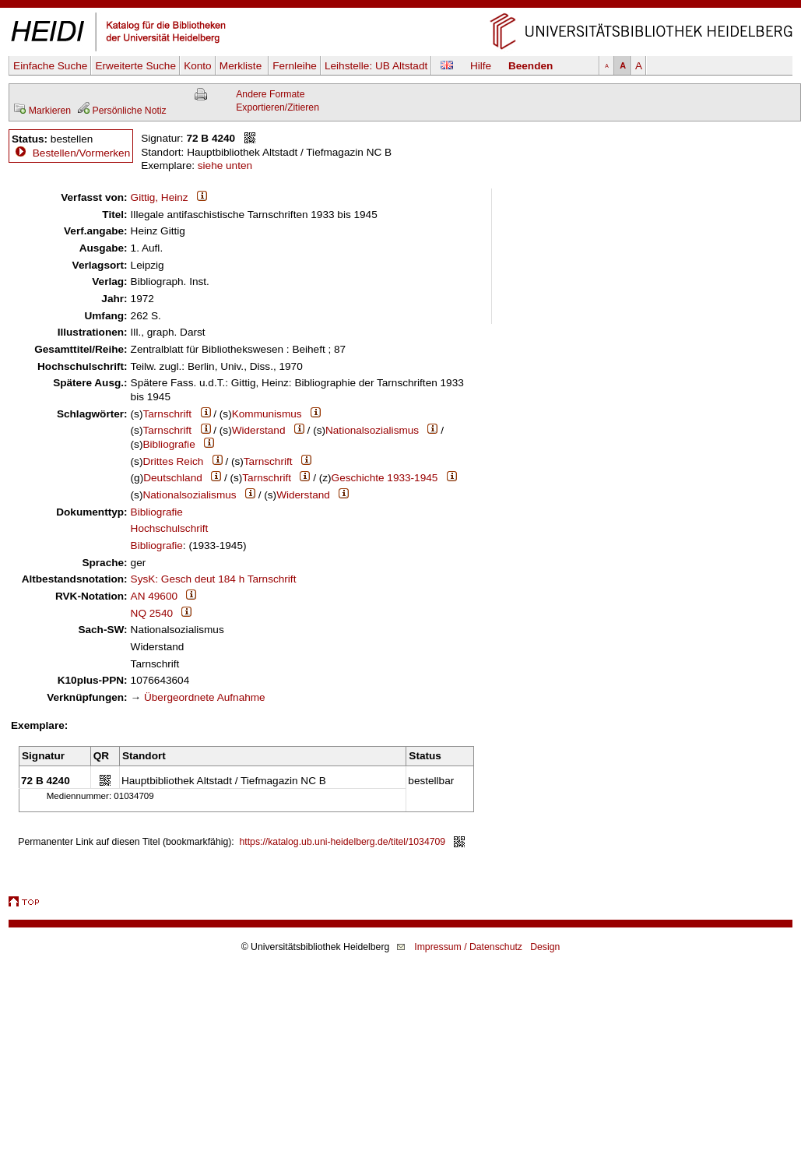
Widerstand (259, 430)
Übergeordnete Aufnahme (204, 697)
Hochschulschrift (170, 528)
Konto (198, 66)
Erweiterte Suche (135, 66)
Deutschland (172, 478)
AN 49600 (154, 596)
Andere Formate (270, 94)
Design (545, 946)
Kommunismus (267, 414)
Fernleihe (294, 66)
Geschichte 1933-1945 (385, 478)
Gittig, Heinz (159, 197)
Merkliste (242, 66)
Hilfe (480, 66)
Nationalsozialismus (372, 430)
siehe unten (225, 165)
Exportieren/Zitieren (277, 107)
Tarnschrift (166, 414)
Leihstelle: (376, 66)
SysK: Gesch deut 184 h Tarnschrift (214, 579)
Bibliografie (168, 444)
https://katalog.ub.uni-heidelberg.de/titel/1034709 (343, 841)
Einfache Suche (50, 66)
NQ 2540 (152, 613)
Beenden (530, 66)
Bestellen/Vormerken (81, 153)
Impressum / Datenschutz (468, 946)
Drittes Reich (172, 461)
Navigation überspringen (400, 6)
